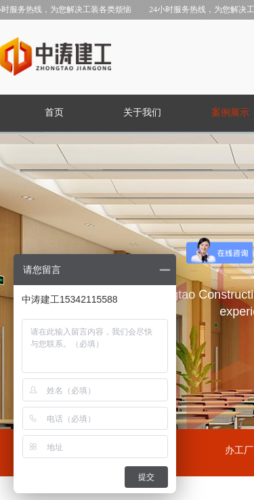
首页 (54, 112)
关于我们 (142, 112)
